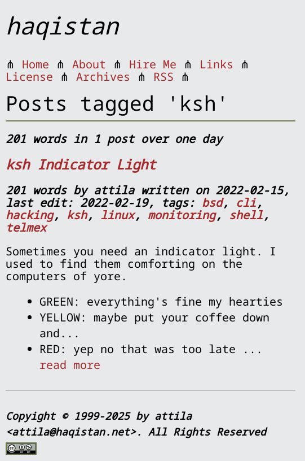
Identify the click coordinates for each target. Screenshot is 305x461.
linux (117, 215)
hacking (29, 215)
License (29, 76)
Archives (103, 76)
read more (69, 364)
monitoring (181, 215)
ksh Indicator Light (81, 164)
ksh (77, 215)
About (89, 64)
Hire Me (152, 64)
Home (35, 64)
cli (246, 202)
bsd (212, 202)
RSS (163, 76)
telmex (26, 227)
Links (216, 64)
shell (246, 215)
